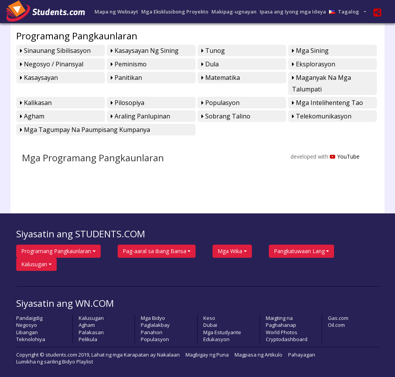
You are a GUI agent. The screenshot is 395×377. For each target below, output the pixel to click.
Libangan (27, 332)
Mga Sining (310, 50)
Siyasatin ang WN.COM (65, 303)
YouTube (345, 156)
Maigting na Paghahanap (281, 321)
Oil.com (336, 324)
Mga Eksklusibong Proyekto (174, 11)
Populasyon (220, 102)
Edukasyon (216, 339)
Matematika (220, 77)
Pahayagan (301, 354)
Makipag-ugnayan (234, 11)
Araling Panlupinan (140, 116)
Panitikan (126, 77)
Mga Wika (230, 251)
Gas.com (338, 317)
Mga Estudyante (222, 332)
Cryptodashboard (286, 339)
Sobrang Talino (225, 116)
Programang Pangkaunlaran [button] (56, 251)
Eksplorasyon (313, 64)
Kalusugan (34, 264)
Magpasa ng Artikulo (258, 354)
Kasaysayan (39, 77)
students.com (61, 354)
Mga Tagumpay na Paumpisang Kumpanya (85, 129)
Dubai (210, 324)
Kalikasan (36, 102)
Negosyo (26, 324)
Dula (210, 64)
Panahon (151, 332)
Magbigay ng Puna (207, 354)
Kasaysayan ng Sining (145, 50)
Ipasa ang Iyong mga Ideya (293, 11)
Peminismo (129, 64)
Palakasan (91, 332)
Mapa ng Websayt (116, 11)
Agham (32, 116)
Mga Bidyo (153, 317)
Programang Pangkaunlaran (76, 35)
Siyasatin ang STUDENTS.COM (80, 233)
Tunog (213, 50)
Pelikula (88, 339)
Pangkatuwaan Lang (299, 251)
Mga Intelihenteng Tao (327, 102)
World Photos (281, 332)
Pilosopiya (127, 102)
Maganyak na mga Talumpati (321, 83)
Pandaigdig (29, 317)
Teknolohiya (30, 339)
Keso (209, 317)
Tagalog (346, 11)
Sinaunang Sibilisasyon (55, 50)
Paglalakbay (155, 324)
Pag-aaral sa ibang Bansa (154, 251)
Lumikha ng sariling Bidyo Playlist (54, 361)
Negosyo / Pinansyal (51, 64)
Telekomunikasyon (321, 116)
